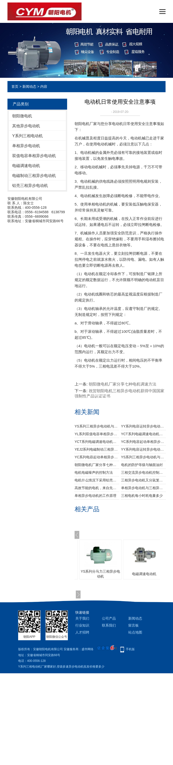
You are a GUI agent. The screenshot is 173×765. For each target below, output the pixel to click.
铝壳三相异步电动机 (30, 185)
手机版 (130, 649)
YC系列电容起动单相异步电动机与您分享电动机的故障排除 (97, 457)
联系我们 (109, 625)
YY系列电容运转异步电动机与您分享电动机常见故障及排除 (143, 449)
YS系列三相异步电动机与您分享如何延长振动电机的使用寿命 (143, 457)
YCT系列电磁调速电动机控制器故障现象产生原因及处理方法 (97, 442)
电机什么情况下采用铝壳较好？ (97, 480)
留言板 (133, 625)
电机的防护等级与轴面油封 (142, 465)
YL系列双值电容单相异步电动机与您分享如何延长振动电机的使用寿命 (97, 434)
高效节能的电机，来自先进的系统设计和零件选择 (97, 488)
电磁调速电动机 (26, 166)
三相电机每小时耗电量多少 (142, 496)
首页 (14, 86)
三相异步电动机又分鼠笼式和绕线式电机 (143, 480)
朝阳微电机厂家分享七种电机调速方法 (122, 384)
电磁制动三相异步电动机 (34, 175)
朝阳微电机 (22, 116)
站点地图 (135, 632)
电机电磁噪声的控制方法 (94, 472)
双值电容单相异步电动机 (34, 156)
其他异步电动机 (26, 126)
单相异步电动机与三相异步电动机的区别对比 (143, 488)
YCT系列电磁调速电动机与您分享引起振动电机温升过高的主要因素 (143, 434)
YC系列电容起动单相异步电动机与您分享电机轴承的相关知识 (143, 442)
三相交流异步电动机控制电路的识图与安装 (143, 472)
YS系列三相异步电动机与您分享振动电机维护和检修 (97, 426)
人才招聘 (82, 632)
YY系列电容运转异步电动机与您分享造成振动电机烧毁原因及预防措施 (143, 426)
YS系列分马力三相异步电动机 (100, 573)
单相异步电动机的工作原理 (95, 496)
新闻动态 (29, 86)
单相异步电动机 (26, 146)
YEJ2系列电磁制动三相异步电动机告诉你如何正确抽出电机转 (97, 449)
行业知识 (82, 625)
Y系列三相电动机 (27, 136)
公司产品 (109, 618)
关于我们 (82, 618)
